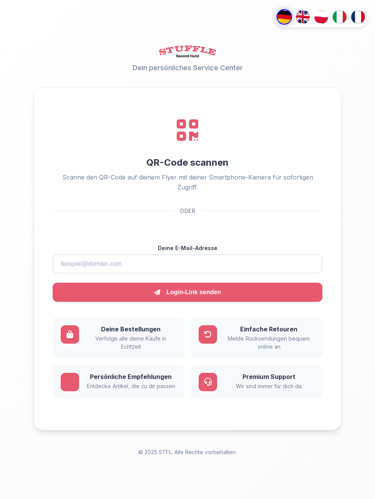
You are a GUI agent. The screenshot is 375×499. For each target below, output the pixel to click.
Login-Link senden (187, 292)
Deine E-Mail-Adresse (187, 248)
